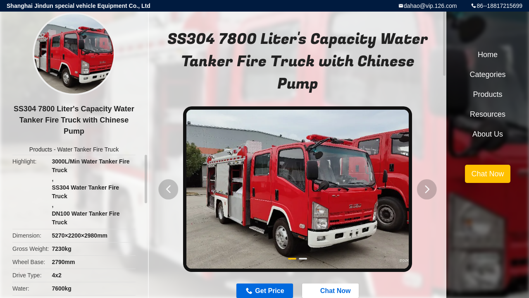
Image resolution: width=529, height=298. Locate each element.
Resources (487, 114)
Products (40, 149)
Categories (487, 74)
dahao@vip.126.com (430, 5)
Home (488, 54)
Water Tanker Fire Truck (88, 149)
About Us (487, 134)
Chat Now (487, 174)
